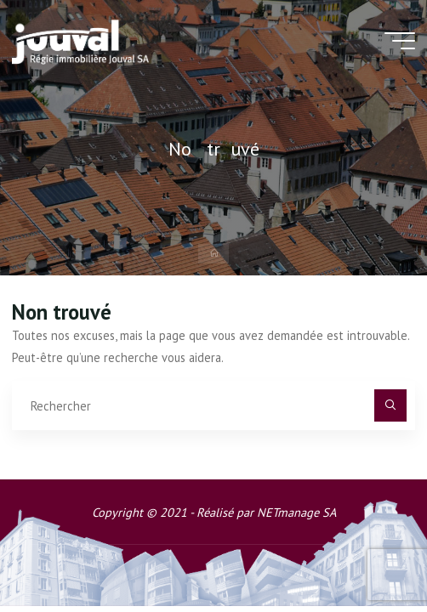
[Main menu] (399, 40)
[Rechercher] (390, 405)
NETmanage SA (296, 512)
